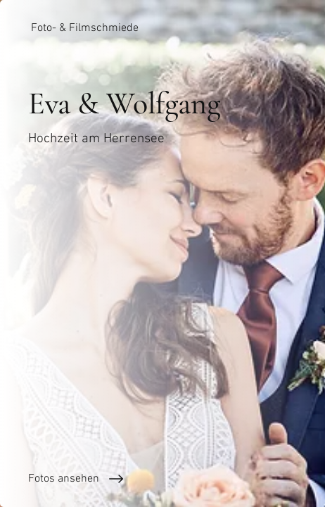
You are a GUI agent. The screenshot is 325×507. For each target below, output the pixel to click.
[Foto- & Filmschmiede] (162, 28)
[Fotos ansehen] (162, 478)
